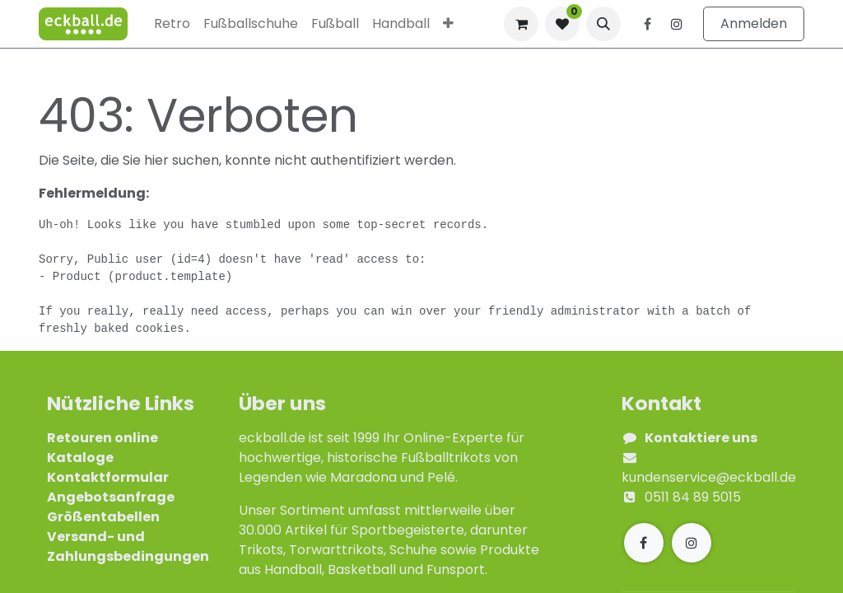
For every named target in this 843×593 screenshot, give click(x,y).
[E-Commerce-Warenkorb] (521, 24)
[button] (603, 24)
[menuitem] (172, 23)
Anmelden (753, 23)
